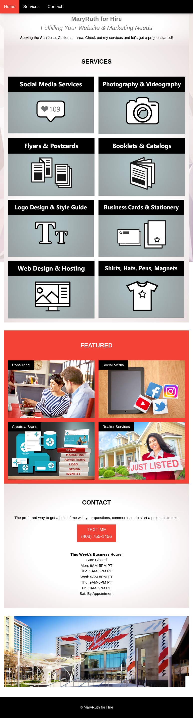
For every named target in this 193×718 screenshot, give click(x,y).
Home (9, 6)
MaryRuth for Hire (98, 707)
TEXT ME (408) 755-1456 (96, 533)
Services (31, 6)
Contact (55, 6)
